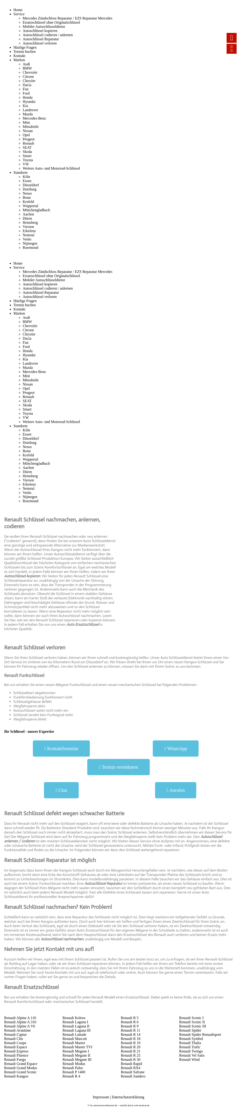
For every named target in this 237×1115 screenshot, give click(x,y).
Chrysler (29, 81)
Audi (26, 64)
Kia (25, 106)
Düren (27, 218)
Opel (26, 135)
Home (17, 10)
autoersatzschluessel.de (105, 1105)
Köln (26, 177)
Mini (26, 122)
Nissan (28, 131)
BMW (27, 68)
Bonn (27, 197)
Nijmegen (30, 243)
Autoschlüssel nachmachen (62, 939)
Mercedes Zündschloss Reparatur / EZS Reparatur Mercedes (67, 18)
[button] (61, 748)
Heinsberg (30, 222)
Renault (28, 143)
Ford (26, 93)
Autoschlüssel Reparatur (41, 39)
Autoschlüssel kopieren (40, 31)
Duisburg (29, 189)
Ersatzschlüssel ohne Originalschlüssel (51, 22)
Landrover (30, 110)
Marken (19, 60)
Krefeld (28, 202)
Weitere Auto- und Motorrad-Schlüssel (51, 168)
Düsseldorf (31, 185)
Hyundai (29, 102)
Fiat (25, 89)
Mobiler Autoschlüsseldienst (44, 26)
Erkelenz (29, 231)
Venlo (27, 239)
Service (19, 14)
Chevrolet (30, 72)
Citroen (28, 77)
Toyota (28, 160)
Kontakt (19, 56)
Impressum (101, 1097)
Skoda (27, 152)
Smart (27, 156)
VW (26, 164)
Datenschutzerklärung (128, 1097)
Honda (28, 97)
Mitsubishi (30, 127)
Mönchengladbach (36, 210)
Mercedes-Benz (34, 118)
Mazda (28, 114)
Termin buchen (24, 52)
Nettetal (28, 235)
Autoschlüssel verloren (40, 43)
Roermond (30, 248)
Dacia (27, 85)
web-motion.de (142, 1105)
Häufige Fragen (25, 47)
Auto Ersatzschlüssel (83, 624)
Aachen (28, 214)
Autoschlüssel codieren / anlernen (48, 35)
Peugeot (29, 139)
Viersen (28, 227)
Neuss (27, 193)
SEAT (27, 147)
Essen (27, 181)
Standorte (20, 172)
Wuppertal (30, 206)
